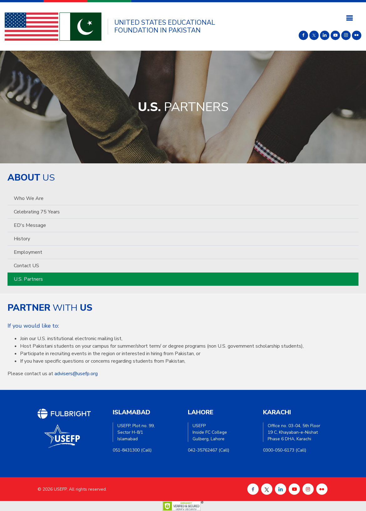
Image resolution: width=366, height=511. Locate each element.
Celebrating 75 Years (37, 211)
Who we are (29, 198)
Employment (28, 252)
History (22, 238)
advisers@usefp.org (76, 373)
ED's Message (30, 225)
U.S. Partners (28, 279)
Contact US (26, 265)
